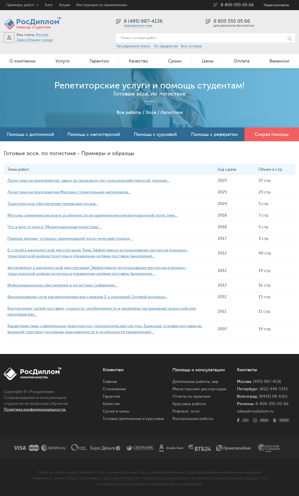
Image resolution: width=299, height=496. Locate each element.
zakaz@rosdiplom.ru (255, 411)
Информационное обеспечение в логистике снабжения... (62, 285)
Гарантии (99, 61)
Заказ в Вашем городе (35, 40)
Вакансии (279, 61)
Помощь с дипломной (30, 134)
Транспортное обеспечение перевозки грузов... (52, 204)
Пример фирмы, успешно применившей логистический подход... (70, 238)
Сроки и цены (116, 411)
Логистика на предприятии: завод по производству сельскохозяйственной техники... (88, 180)
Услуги (62, 61)
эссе (195, 411)
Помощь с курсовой (155, 134)
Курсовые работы (189, 404)
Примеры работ (20, 5)
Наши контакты (276, 5)
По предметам (166, 46)
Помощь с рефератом (214, 134)
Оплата (241, 61)
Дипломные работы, (192, 381)
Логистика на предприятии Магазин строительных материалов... (69, 192)
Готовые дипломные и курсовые (133, 418)
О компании (22, 61)
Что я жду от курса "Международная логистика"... (54, 227)
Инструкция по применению (101, 5)
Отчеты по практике (191, 396)
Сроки (175, 61)
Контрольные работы (192, 418)
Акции (64, 5)
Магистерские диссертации (199, 389)
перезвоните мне (138, 25)
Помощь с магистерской (93, 134)
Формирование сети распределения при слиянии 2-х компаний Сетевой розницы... (87, 297)
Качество (138, 61)
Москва (42, 35)
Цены (208, 61)
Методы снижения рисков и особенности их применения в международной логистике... (92, 215)
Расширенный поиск (133, 46)
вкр (215, 381)
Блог (49, 5)
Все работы (129, 112)
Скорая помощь (272, 134)
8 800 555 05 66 (232, 21)
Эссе (151, 112)
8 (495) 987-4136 (143, 21)
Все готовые (191, 46)
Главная (110, 381)
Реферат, (181, 411)
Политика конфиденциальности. (35, 409)
